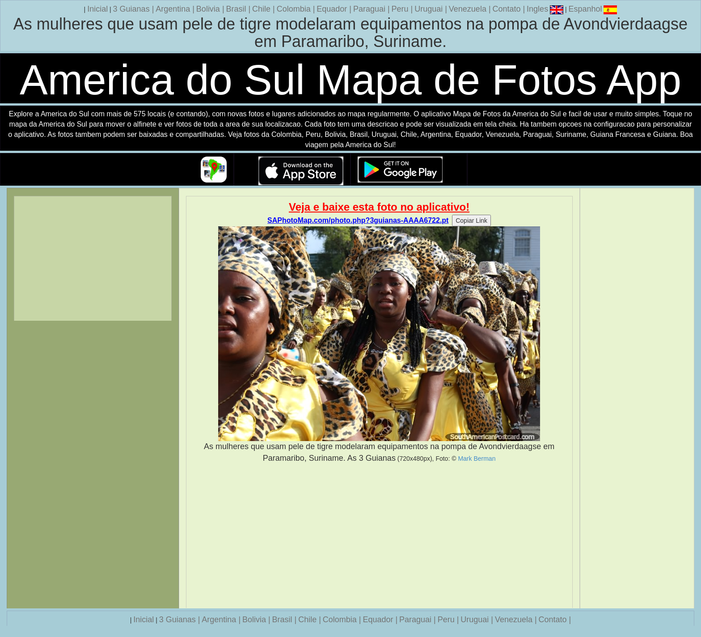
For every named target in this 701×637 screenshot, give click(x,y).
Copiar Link (471, 220)
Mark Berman (476, 458)
